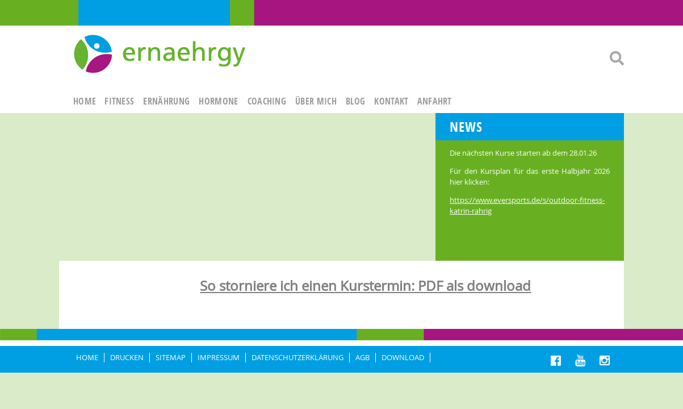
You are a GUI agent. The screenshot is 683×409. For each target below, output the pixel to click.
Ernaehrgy (161, 54)
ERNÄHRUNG (166, 101)
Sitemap (171, 357)
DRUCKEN (127, 357)
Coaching (267, 101)
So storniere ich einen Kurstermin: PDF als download (365, 286)
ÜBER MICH (316, 101)
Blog (355, 101)
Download (403, 357)
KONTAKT (391, 101)
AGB (362, 357)
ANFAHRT (434, 101)
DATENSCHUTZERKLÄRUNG (297, 357)
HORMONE (218, 101)
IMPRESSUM (219, 357)
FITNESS (119, 101)
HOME (84, 101)
